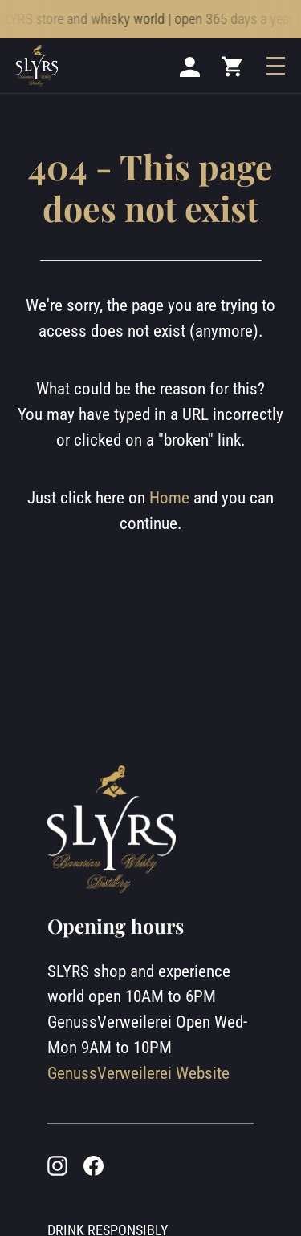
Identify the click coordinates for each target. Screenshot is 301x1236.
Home (169, 497)
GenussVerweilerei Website (138, 1073)
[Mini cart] (233, 66)
